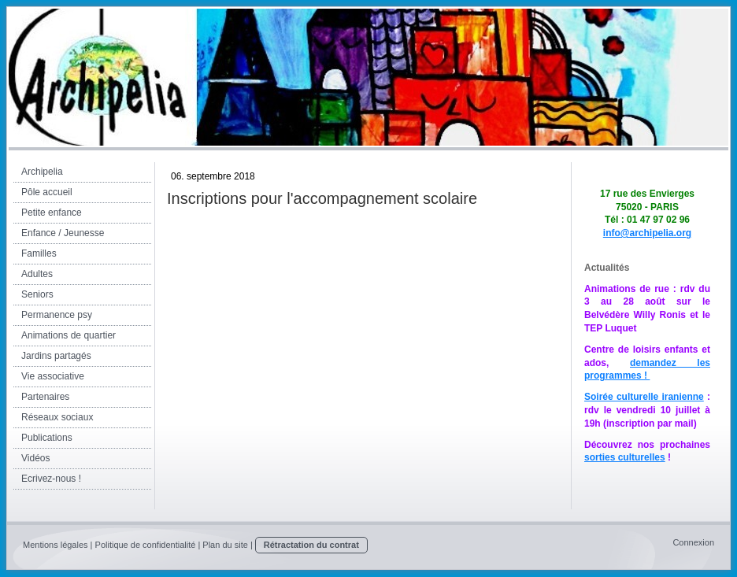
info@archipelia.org (647, 233)
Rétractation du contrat (311, 544)
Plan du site (224, 544)
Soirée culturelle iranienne (644, 396)
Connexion (693, 542)
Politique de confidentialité (145, 544)
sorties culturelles (624, 457)
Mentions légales (55, 544)
